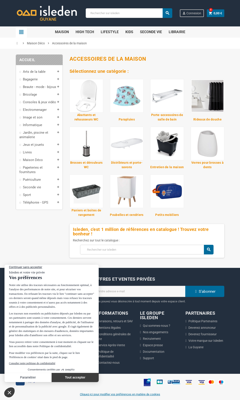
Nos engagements (155, 332)
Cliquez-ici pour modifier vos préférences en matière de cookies (120, 394)
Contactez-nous (108, 362)
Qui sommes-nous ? (156, 325)
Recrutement (152, 338)
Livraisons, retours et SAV (115, 321)
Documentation (153, 351)
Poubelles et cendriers (126, 215)
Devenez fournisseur (202, 334)
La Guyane (195, 347)
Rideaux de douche (207, 119)
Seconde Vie (151, 32)
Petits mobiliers (167, 215)
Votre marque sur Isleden (205, 340)
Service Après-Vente (111, 345)
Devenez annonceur (202, 327)
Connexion (191, 13)
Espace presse (153, 345)
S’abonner (205, 291)
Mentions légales (109, 327)
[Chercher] (129, 13)
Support (148, 358)
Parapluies (127, 119)
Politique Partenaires (202, 321)
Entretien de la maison (167, 167)
